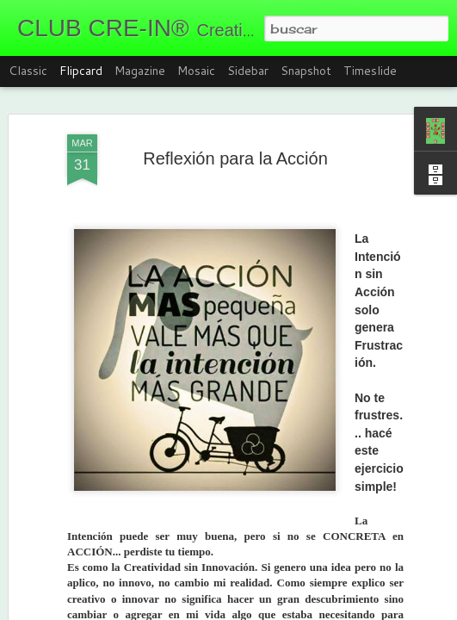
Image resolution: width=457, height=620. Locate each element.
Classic (28, 70)
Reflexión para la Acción (235, 158)
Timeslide (370, 70)
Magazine (139, 70)
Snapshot (306, 70)
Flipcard (80, 70)
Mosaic (196, 70)
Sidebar (248, 70)
